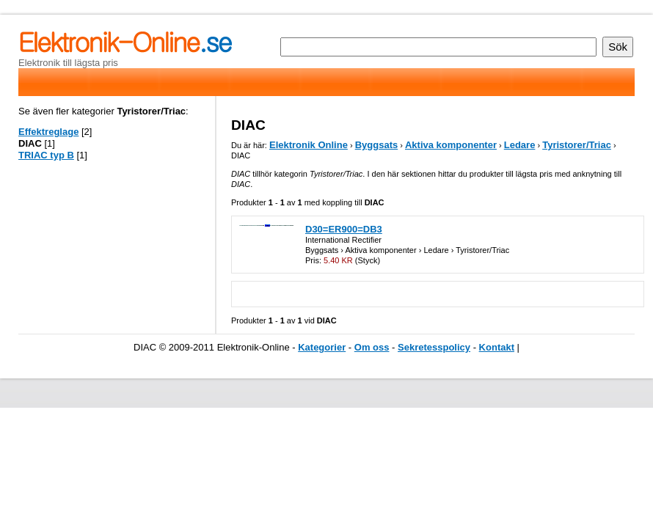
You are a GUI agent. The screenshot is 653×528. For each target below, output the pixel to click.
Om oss (372, 347)
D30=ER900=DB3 (343, 229)
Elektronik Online (308, 144)
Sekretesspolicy (434, 347)
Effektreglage (48, 131)
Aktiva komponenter (451, 144)
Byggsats (376, 144)
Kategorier (322, 347)
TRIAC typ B (46, 155)
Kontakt (496, 347)
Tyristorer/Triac (576, 144)
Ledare (520, 144)
